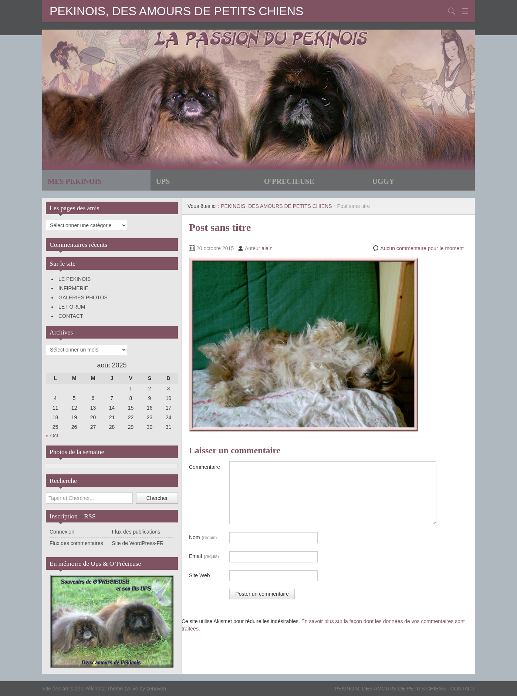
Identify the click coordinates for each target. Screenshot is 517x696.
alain (267, 248)
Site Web (199, 575)
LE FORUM (71, 307)
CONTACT (70, 316)
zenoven (156, 689)
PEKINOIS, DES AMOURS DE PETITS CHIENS (176, 11)
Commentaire (204, 467)
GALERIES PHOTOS (83, 297)
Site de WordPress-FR (138, 543)
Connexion (62, 532)
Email (204, 556)
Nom (203, 537)
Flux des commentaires (76, 543)
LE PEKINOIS (74, 279)
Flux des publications (136, 532)
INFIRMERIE (73, 288)
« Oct (52, 435)
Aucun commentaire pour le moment (422, 248)
